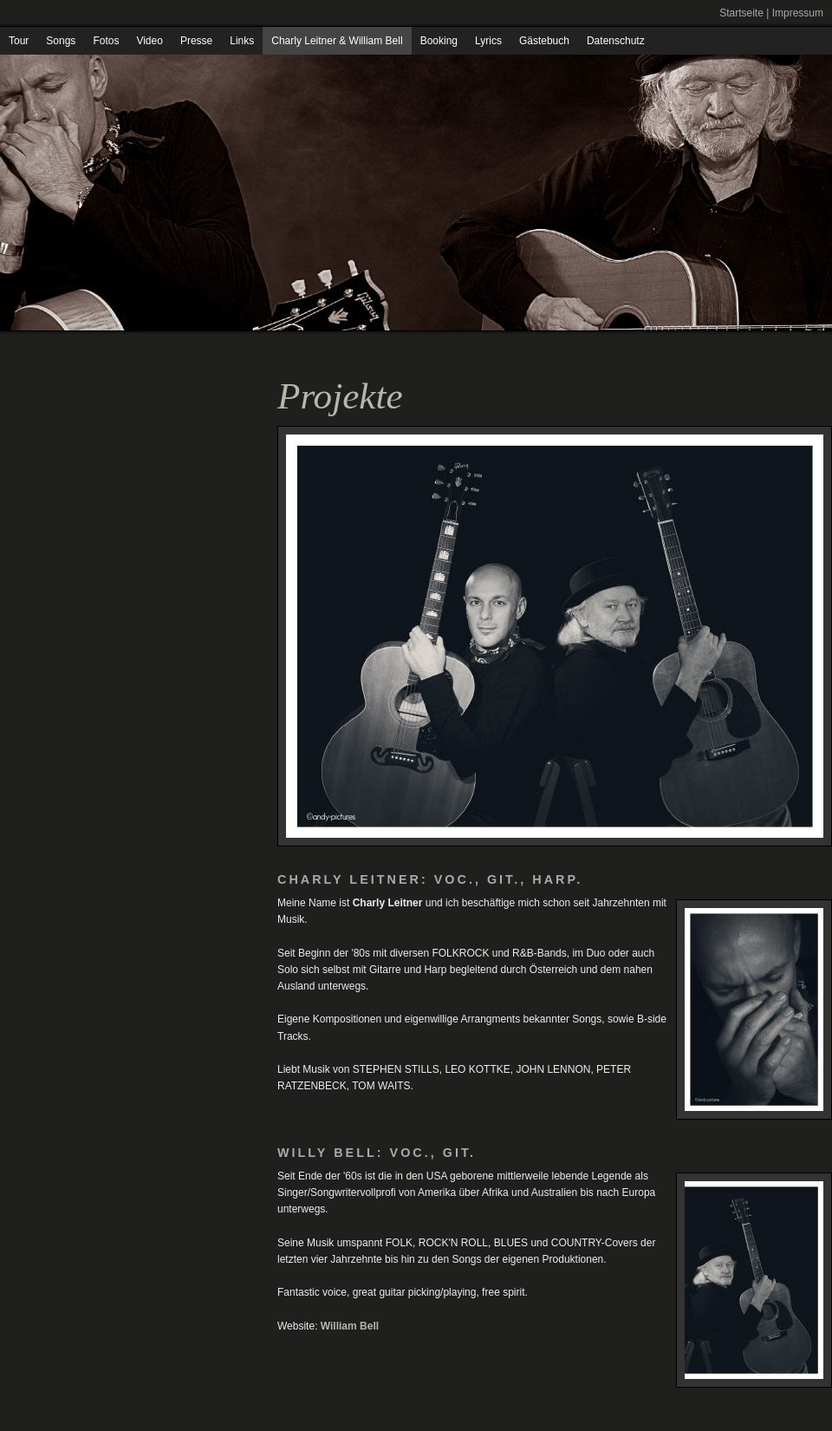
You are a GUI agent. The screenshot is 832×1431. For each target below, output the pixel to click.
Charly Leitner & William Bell (336, 41)
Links (242, 41)
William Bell (350, 1326)
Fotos (106, 41)
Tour (19, 41)
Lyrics (488, 41)
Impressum (797, 13)
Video (149, 41)
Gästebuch (544, 41)
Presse (196, 41)
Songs (60, 41)
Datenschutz (616, 41)
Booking (439, 41)
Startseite (741, 13)
